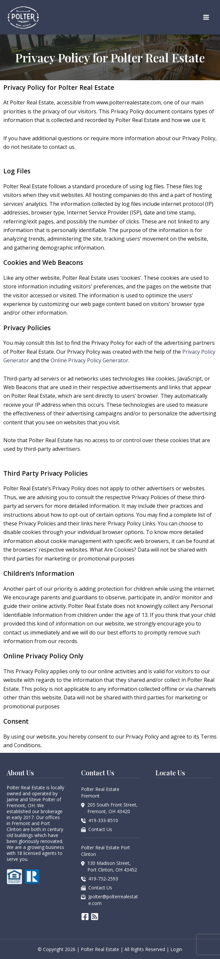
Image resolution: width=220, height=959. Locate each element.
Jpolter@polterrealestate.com (113, 899)
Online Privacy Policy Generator (89, 360)
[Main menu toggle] (206, 17)
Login (176, 949)
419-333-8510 (103, 820)
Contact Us (100, 829)
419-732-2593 (103, 878)
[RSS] (95, 917)
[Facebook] (85, 917)
